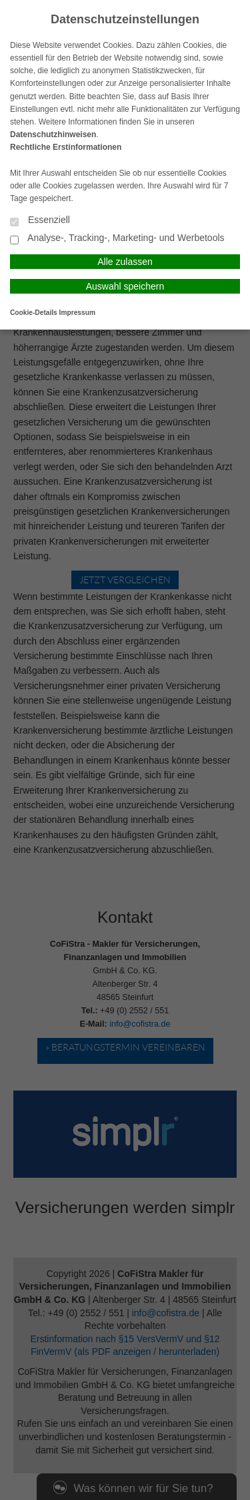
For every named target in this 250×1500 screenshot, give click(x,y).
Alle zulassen (125, 261)
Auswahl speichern (125, 286)
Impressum (77, 312)
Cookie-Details (33, 312)
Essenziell (40, 220)
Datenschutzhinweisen (53, 134)
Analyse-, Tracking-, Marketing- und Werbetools (117, 238)
